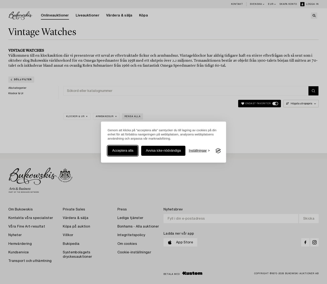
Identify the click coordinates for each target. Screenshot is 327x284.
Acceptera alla (122, 151)
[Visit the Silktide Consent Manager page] (218, 151)
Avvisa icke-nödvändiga (163, 151)
